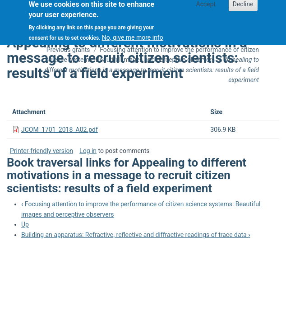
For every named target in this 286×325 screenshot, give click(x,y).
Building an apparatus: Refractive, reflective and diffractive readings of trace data (135, 234)
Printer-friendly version (41, 150)
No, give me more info (132, 34)
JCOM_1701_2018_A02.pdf (59, 129)
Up (25, 224)
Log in (88, 150)
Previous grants (68, 49)
